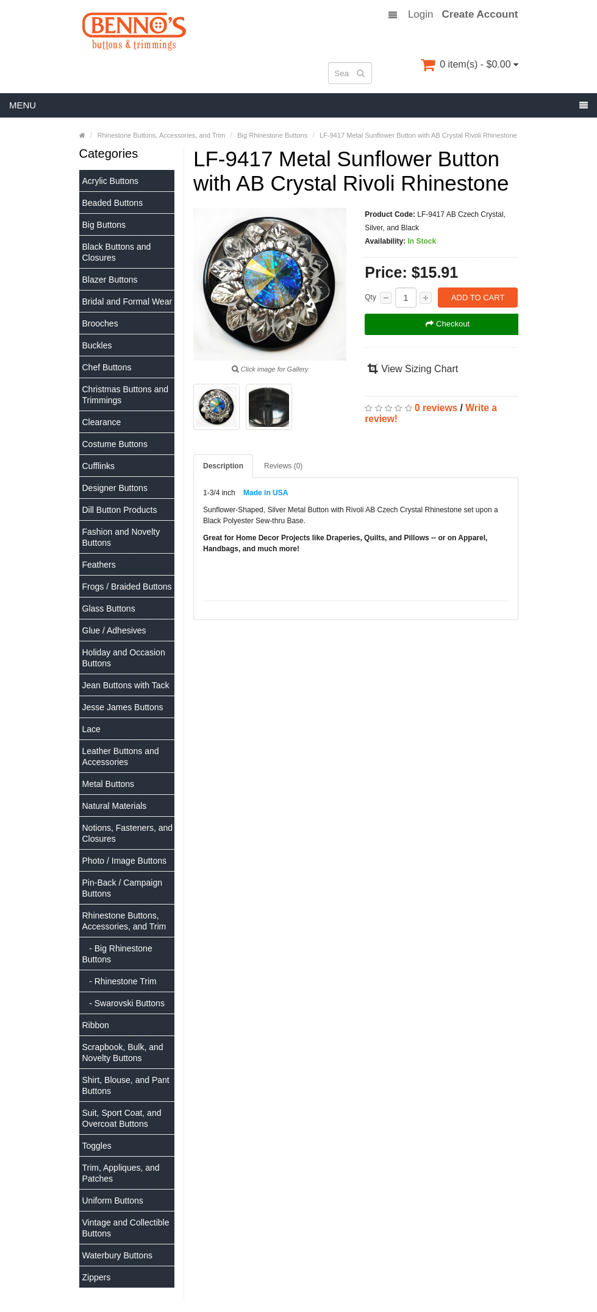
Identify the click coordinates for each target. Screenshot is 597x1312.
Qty (370, 297)
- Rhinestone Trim (119, 981)
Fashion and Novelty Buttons (121, 537)
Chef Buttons (107, 367)
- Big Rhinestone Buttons (117, 953)
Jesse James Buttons (122, 707)
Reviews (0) (283, 466)
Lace (91, 729)
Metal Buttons (108, 784)
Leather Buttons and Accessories (120, 756)
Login (421, 14)
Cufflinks (98, 466)
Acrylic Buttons (110, 181)
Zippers (96, 1277)
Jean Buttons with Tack (126, 685)
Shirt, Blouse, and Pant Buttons (126, 1085)
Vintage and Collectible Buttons (126, 1228)
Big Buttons (104, 225)
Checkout (448, 323)
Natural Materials (114, 806)
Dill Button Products (119, 510)
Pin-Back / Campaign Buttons (122, 888)
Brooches (100, 323)
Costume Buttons (115, 444)
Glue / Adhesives (114, 630)
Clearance (101, 422)
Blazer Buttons (110, 279)
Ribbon (95, 1025)
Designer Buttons (115, 488)
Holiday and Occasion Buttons (123, 657)
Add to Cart (477, 297)
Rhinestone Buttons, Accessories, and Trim (124, 921)
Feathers (99, 565)
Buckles (97, 345)
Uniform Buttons (112, 1200)
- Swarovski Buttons (123, 1003)
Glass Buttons (108, 608)
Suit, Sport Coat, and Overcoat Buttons (122, 1118)
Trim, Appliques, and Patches (121, 1173)
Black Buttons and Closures (116, 252)
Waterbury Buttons (117, 1255)
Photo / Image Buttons (124, 861)
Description (223, 466)
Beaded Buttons (112, 203)
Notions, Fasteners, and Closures (127, 833)
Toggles (97, 1146)
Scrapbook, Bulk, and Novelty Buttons (122, 1052)
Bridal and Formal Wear (127, 301)
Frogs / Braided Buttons (127, 586)
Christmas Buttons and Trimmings (125, 394)
